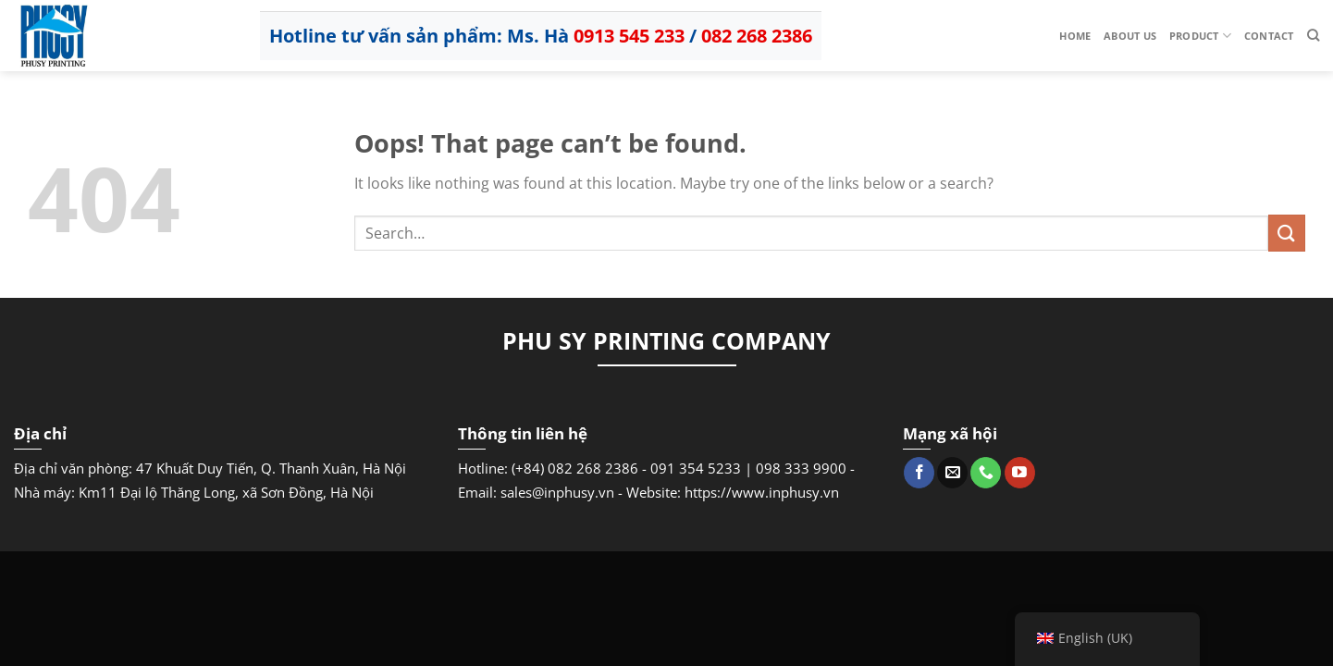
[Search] (1313, 35)
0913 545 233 (629, 35)
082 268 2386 (756, 35)
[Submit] (1286, 233)
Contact (1269, 36)
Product (1200, 35)
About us (1130, 36)
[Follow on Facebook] (919, 472)
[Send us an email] (952, 472)
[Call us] (985, 472)
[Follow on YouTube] (1020, 472)
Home (1075, 36)
